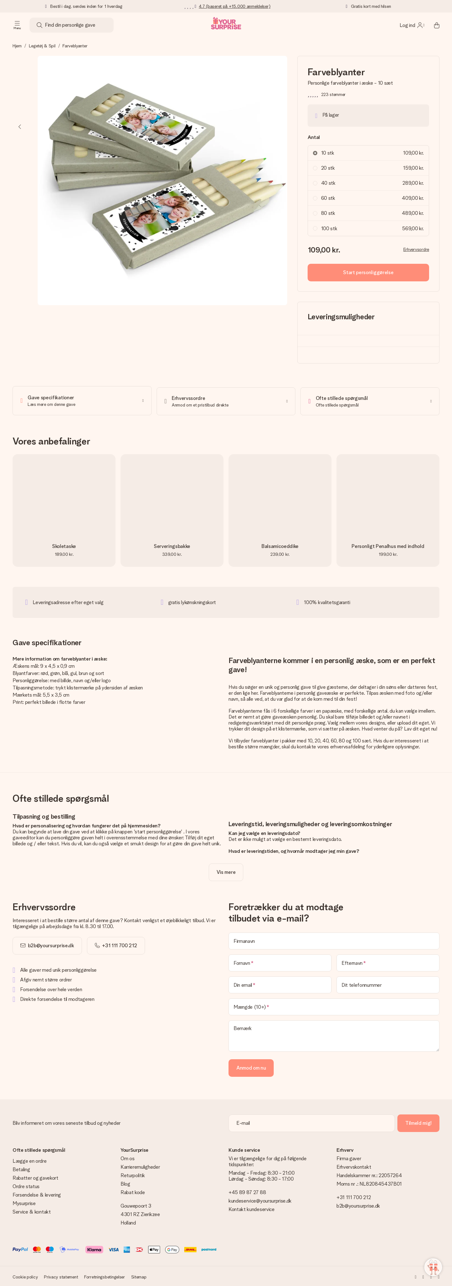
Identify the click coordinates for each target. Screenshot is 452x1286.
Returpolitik (133, 1174)
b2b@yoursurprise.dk (51, 944)
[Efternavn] (387, 961)
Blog (125, 1183)
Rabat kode (133, 1191)
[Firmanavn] (334, 939)
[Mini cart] (433, 25)
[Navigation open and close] (17, 25)
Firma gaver (348, 1157)
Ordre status (26, 1185)
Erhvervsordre (416, 249)
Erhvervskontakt (353, 1166)
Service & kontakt (32, 1211)
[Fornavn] (280, 961)
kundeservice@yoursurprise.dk (260, 1200)
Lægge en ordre (30, 1160)
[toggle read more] (226, 871)
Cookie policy (25, 1275)
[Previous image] (20, 127)
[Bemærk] (334, 1034)
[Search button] (39, 25)
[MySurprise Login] (412, 25)
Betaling (21, 1168)
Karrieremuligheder (140, 1166)
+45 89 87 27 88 (247, 1191)
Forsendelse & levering (37, 1194)
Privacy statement (61, 1275)
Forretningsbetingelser (104, 1275)
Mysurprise (24, 1202)
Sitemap (139, 1275)
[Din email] (280, 983)
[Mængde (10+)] (334, 1005)
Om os (127, 1157)
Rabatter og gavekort (35, 1177)
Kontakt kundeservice (252, 1208)
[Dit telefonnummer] (387, 983)
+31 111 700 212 (353, 1196)
